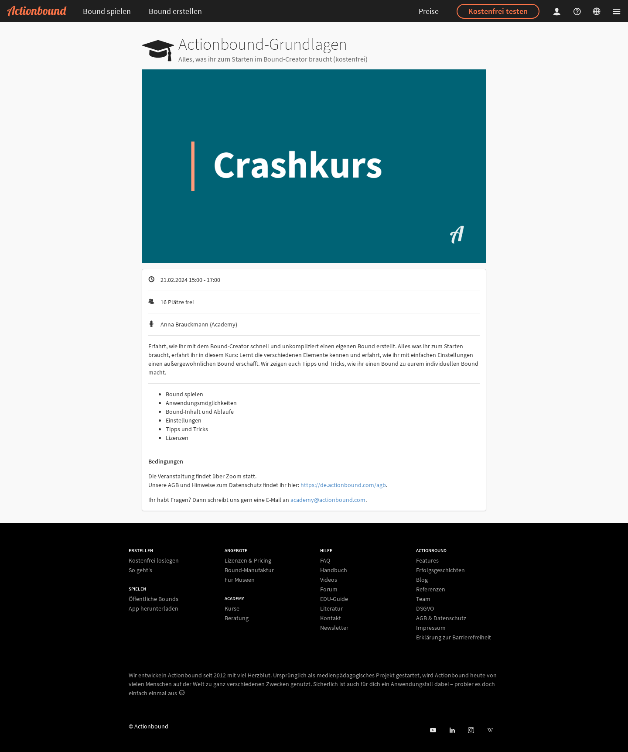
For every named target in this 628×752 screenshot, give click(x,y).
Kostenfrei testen (498, 11)
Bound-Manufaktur (249, 570)
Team (423, 599)
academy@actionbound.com (327, 500)
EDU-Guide (334, 599)
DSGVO (425, 608)
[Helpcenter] (578, 11)
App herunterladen (153, 608)
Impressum (431, 628)
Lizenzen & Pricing (248, 560)
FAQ (325, 560)
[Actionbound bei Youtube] (433, 730)
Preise (429, 11)
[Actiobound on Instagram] (471, 730)
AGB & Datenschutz (441, 618)
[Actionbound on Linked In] (452, 730)
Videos (328, 580)
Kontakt (330, 618)
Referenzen (430, 589)
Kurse (232, 608)
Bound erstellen (175, 11)
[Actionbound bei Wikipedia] (490, 730)
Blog (422, 580)
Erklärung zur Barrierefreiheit (453, 637)
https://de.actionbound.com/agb (343, 485)
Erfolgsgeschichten (440, 570)
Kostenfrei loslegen (154, 560)
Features (427, 560)
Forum (329, 589)
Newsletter (334, 627)
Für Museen (240, 579)
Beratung (237, 618)
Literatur (331, 608)
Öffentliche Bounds (153, 599)
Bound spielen (107, 11)
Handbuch (333, 570)
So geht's (140, 569)
